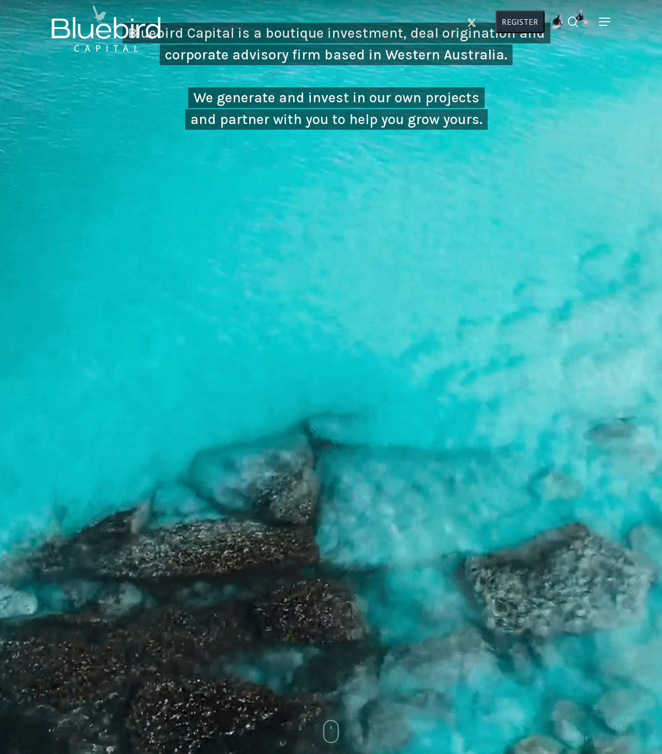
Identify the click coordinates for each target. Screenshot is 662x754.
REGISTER (525, 37)
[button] (604, 37)
